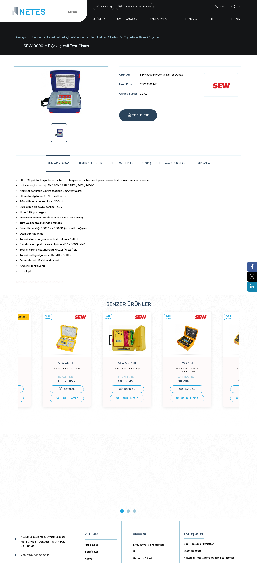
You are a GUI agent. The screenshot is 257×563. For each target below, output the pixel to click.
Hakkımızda (91, 460)
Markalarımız (92, 480)
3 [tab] (134, 426)
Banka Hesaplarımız (97, 494)
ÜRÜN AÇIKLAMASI (58, 163)
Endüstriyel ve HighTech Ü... (148, 463)
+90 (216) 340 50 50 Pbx (36, 470)
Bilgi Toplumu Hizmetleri (199, 459)
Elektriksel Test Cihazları (104, 37)
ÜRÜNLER (99, 19)
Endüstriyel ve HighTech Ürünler (65, 37)
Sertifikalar (91, 467)
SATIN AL (45, 392)
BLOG (214, 19)
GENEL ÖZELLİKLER (121, 163)
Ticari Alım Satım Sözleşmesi (201, 514)
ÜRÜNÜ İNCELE (45, 402)
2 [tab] (128, 426)
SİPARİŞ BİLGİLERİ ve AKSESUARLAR (163, 163)
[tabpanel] (45, 364)
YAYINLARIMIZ (142, 505)
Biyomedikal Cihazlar (146, 487)
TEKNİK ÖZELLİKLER (90, 163)
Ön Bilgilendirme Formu (198, 493)
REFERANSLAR (190, 19)
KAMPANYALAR (159, 19)
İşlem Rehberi (192, 466)
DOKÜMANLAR (203, 163)
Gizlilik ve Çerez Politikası (200, 479)
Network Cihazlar (143, 473)
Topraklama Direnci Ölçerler (141, 37)
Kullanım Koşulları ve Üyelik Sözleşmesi (209, 472)
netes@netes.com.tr (33, 479)
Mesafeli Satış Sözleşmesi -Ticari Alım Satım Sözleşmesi (211, 504)
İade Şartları (191, 521)
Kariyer (89, 473)
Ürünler (36, 37)
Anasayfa (21, 37)
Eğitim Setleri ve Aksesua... (150, 480)
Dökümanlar (92, 487)
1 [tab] (122, 426)
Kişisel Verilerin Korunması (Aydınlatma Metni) (212, 486)
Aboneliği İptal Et (42, 504)
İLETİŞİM (236, 19)
